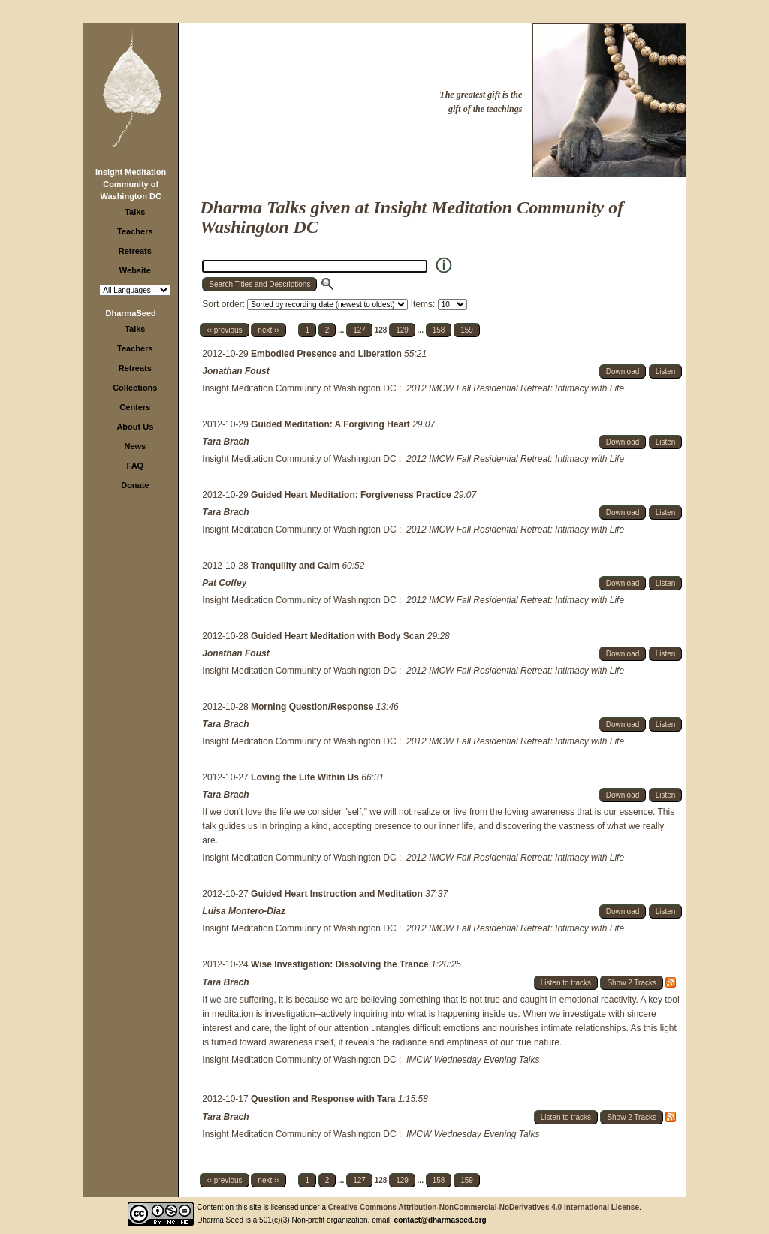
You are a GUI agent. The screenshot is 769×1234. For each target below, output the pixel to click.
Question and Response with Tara (324, 1099)
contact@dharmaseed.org (440, 1220)
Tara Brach (225, 441)
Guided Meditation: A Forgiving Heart (331, 424)
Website (135, 270)
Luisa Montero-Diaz (243, 911)
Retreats (135, 250)
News (135, 446)
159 (466, 330)
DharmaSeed (131, 313)
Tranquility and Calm (296, 565)
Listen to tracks (566, 983)
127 (359, 330)
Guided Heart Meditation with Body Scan (339, 636)
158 (439, 330)
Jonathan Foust (235, 371)
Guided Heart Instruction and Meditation (338, 894)
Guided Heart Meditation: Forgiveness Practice (352, 495)
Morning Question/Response (313, 706)
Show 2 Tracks (631, 983)
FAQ (135, 465)
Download (622, 371)
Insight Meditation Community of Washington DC (130, 184)
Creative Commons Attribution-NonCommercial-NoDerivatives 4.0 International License (483, 1207)
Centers (134, 407)
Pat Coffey (224, 583)
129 (402, 330)
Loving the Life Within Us (306, 777)
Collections (135, 387)
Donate (135, 485)
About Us (134, 426)
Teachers (135, 231)
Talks (135, 211)
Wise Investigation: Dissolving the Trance (341, 964)
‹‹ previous (224, 330)
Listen (666, 371)
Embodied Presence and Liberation (327, 353)
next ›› (268, 330)
